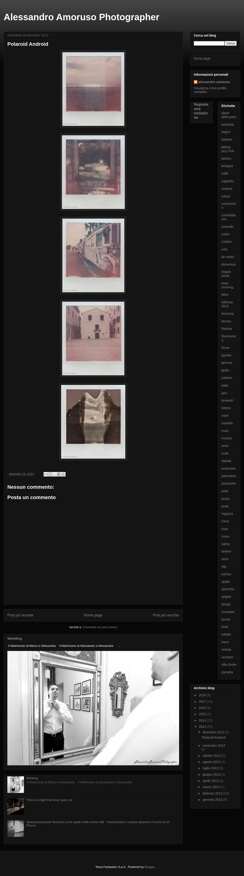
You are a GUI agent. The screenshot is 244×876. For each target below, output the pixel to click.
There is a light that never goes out (49, 800)
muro (225, 431)
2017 (203, 701)
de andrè (227, 257)
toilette (226, 634)
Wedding (14, 638)
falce (224, 294)
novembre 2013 (214, 745)
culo (224, 249)
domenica (228, 264)
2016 (203, 708)
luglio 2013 (211, 768)
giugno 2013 (212, 774)
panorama (228, 476)
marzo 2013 (212, 787)
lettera (225, 408)
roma (225, 521)
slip (223, 566)
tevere (225, 619)
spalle (225, 582)
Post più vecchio (166, 615)
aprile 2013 (211, 781)
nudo (225, 453)
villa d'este (228, 664)
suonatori (228, 612)
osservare (228, 468)
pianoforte (228, 483)
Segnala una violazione (201, 110)
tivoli (224, 627)
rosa (224, 529)
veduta (226, 649)
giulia (225, 370)
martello (227, 423)
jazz (224, 393)
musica (226, 438)
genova (226, 362)
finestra (226, 328)
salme (225, 544)
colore (225, 196)
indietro (226, 378)
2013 (203, 727)
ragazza (227, 513)
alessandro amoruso (214, 82)
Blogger (150, 867)
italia (224, 385)
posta (225, 498)
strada (225, 604)
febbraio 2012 (227, 304)
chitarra (226, 189)
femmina (227, 313)
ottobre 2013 (212, 755)
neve (224, 446)
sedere (226, 551)
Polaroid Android (214, 737)
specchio (227, 589)
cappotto (227, 181)
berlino (226, 158)
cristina (226, 241)
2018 (203, 695)
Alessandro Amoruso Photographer (81, 17)
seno (224, 559)
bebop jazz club (227, 149)
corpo (225, 234)
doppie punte (226, 274)
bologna (227, 166)
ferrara (226, 321)
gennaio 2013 (213, 799)
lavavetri (227, 400)
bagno (225, 132)
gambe (226, 355)
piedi (224, 491)
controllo (227, 226)
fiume (225, 348)
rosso (225, 536)
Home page (93, 615)
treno (225, 642)
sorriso (226, 574)
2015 (203, 714)
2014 (203, 720)
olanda (226, 461)
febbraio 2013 (213, 793)
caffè (224, 173)
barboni (226, 139)
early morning (227, 285)
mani (224, 415)
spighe (226, 596)
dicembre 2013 (214, 732)
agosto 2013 (212, 762)
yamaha (227, 672)
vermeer (227, 657)
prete (225, 506)
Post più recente (20, 615)
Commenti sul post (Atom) (100, 627)
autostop (227, 124)
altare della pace (228, 115)
